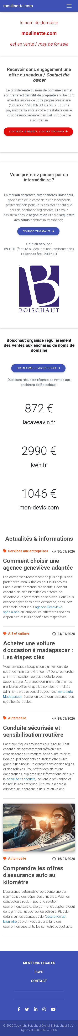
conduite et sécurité (20, 779)
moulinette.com (39, 33)
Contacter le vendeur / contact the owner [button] (38, 131)
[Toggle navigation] (69, 6)
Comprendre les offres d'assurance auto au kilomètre (33, 875)
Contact (39, 981)
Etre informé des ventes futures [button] (38, 368)
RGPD (39, 972)
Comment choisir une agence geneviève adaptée (38, 564)
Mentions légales (39, 963)
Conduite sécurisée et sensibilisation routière (33, 731)
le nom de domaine (39, 22)
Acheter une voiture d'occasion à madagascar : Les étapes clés (38, 650)
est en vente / (39, 44)
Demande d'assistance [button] (38, 231)
